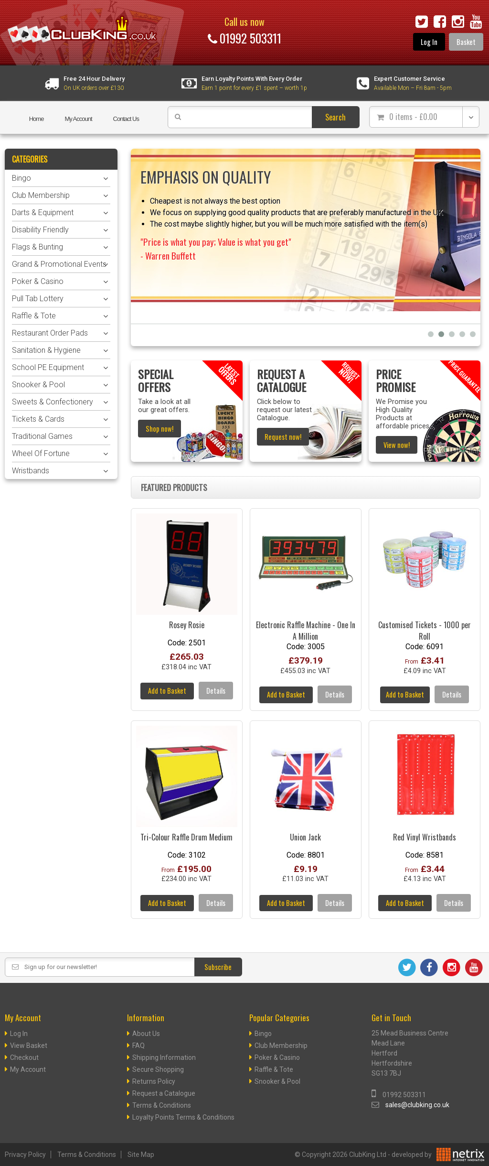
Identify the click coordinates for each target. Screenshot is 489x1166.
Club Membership (41, 195)
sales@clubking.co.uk (417, 1105)
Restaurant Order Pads (50, 333)
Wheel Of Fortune (41, 453)
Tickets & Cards (38, 419)
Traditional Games (42, 436)
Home (36, 118)
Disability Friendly (40, 229)
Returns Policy (153, 1081)
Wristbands (30, 470)
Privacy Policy (25, 1154)
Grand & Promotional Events (59, 264)
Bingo (21, 178)
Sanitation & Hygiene (46, 350)
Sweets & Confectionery (52, 401)
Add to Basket (167, 691)
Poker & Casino (38, 281)
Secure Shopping (158, 1069)
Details (215, 691)
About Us (146, 1033)
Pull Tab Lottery (38, 298)
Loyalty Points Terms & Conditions (183, 1117)
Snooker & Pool (38, 384)
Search (335, 117)
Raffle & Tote (34, 315)
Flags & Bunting (37, 246)
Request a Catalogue (163, 1093)
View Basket (28, 1045)
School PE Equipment (48, 367)
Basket (466, 42)
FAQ (138, 1045)
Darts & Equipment (43, 212)
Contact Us (126, 118)
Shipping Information (164, 1057)
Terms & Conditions (161, 1105)
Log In (429, 42)
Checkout (24, 1057)
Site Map (141, 1154)
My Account (78, 118)
